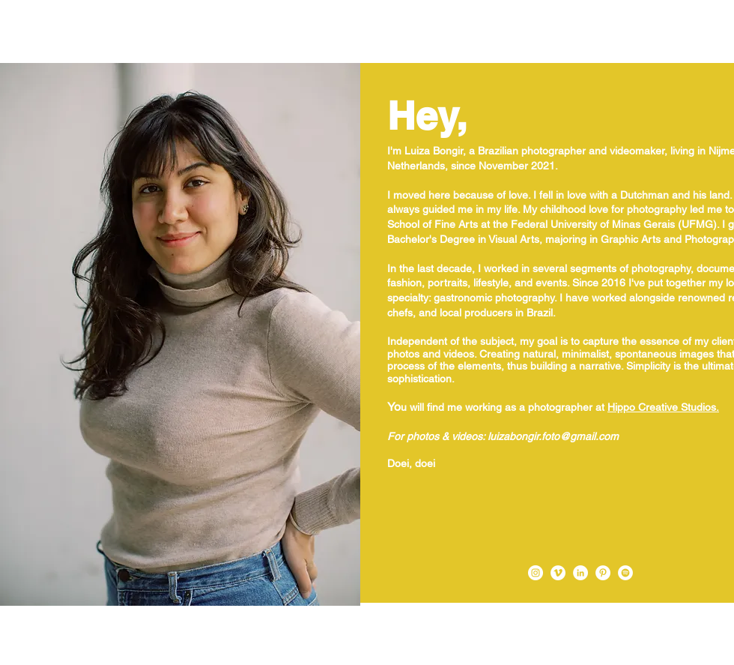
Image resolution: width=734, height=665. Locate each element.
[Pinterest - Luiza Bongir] (602, 572)
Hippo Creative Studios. (663, 407)
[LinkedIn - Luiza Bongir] (580, 572)
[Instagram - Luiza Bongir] (535, 572)
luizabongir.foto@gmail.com (553, 436)
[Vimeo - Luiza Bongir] (557, 572)
